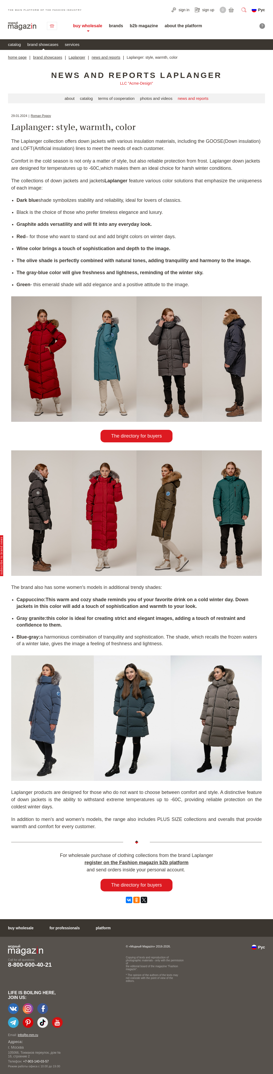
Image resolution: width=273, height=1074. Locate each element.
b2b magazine (144, 25)
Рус (261, 9)
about (70, 98)
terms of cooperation (116, 98)
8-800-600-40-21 (30, 964)
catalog (14, 44)
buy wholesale (87, 25)
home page (17, 57)
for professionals (65, 928)
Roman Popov (41, 116)
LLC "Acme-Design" (136, 83)
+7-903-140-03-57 (36, 1061)
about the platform (183, 25)
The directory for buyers (136, 436)
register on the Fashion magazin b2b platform (136, 862)
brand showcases (42, 44)
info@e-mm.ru (28, 1035)
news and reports (106, 57)
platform (103, 928)
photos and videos (156, 98)
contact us (52, 26)
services (72, 44)
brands (116, 25)
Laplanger (77, 57)
